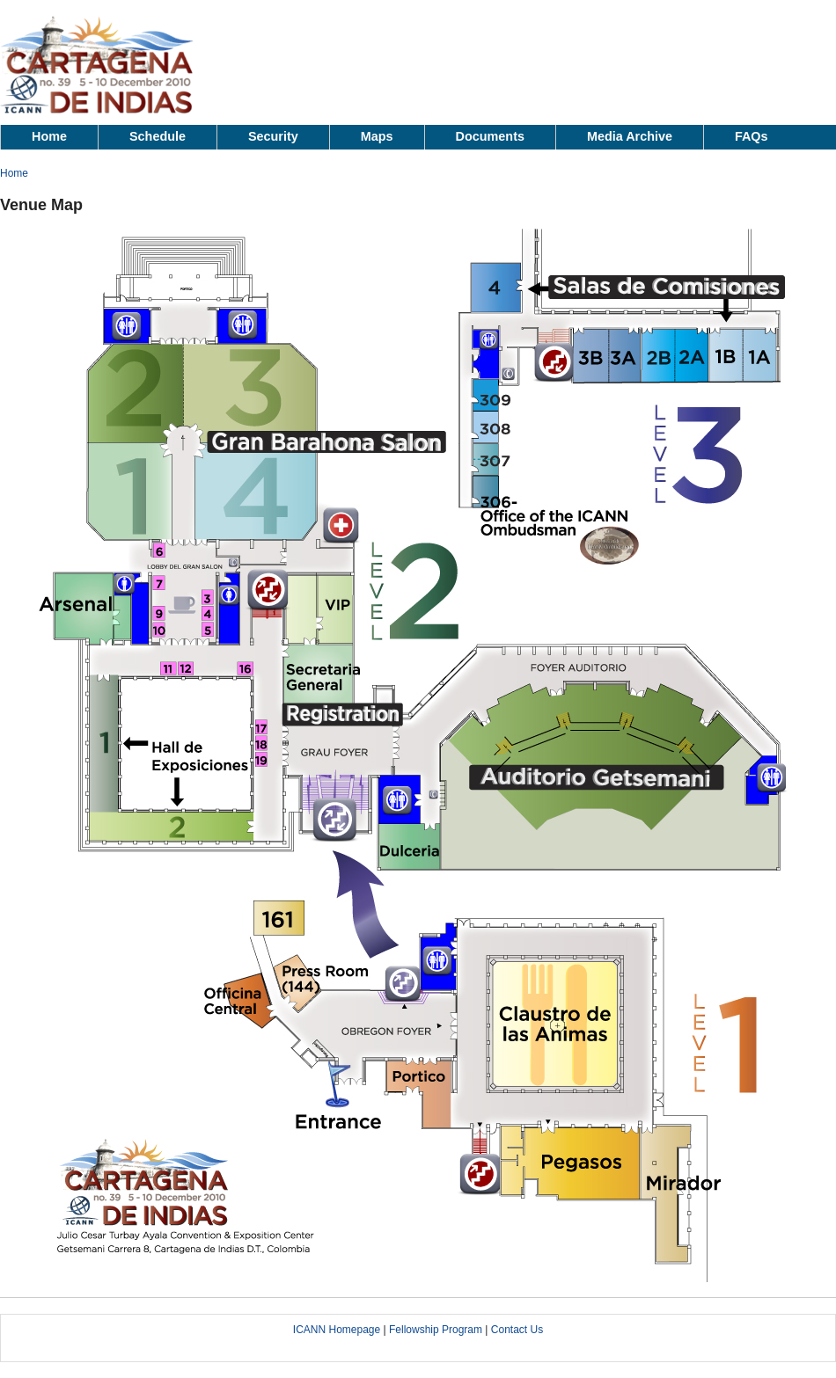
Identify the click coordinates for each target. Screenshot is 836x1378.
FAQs (751, 136)
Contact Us (517, 1329)
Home (49, 136)
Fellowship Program (435, 1329)
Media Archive (629, 136)
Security (273, 136)
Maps (377, 136)
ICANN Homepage (336, 1329)
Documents (490, 136)
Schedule (157, 136)
